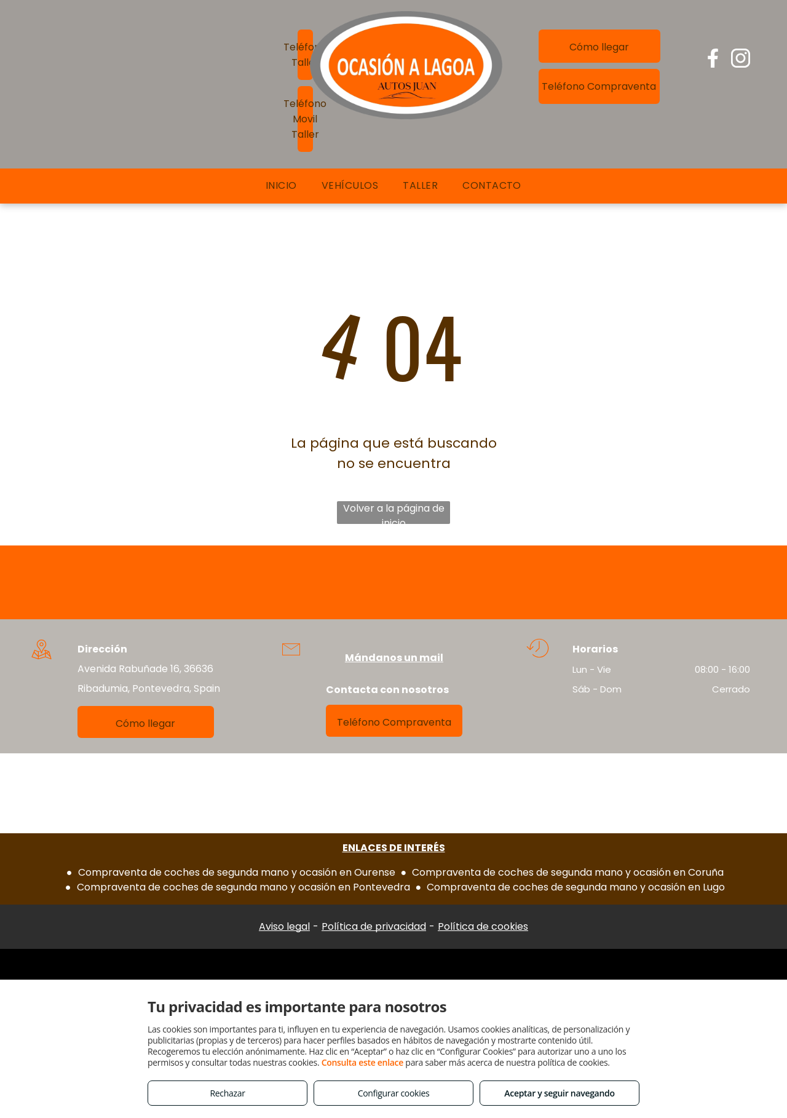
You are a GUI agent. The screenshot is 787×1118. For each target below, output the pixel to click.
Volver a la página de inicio (394, 512)
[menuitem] (281, 185)
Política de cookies (483, 926)
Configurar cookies (394, 1093)
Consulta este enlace (362, 1062)
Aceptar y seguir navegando (559, 1093)
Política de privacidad (374, 926)
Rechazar (227, 1093)
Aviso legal (284, 926)
